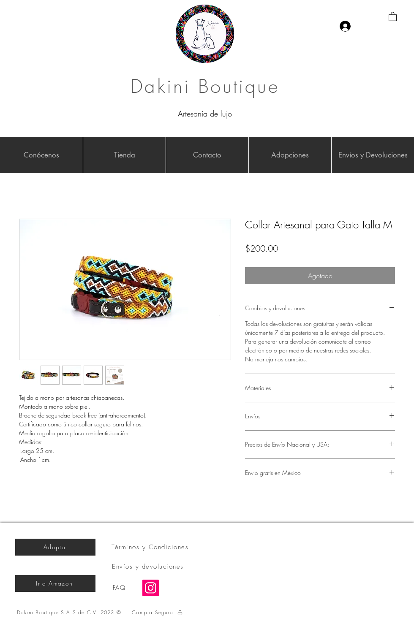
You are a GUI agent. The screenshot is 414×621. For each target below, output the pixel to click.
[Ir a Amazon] (55, 583)
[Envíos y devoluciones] (149, 566)
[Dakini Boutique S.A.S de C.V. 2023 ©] (70, 612)
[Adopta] (55, 547)
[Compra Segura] (158, 612)
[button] (393, 16)
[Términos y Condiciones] (151, 547)
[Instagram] (150, 588)
